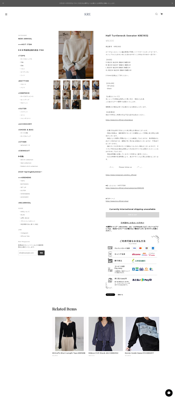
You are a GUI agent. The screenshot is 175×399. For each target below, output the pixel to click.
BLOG (23, 215)
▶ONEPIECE (24, 93)
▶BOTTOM (23, 81)
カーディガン (25, 72)
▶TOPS (21, 56)
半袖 (22, 62)
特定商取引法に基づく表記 (29, 224)
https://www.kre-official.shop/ (117, 201)
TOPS (23, 181)
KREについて (25, 211)
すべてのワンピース (27, 96)
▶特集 (21, 156)
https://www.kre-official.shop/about (119, 120)
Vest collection (26, 163)
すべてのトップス (26, 59)
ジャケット (24, 112)
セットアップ (25, 99)
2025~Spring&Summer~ (30, 172)
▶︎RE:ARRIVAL (24, 203)
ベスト (23, 69)
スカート (23, 84)
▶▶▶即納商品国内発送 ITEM (31, 50)
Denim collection (27, 160)
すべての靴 (24, 133)
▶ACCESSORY (25, 124)
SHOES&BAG (25, 194)
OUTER (23, 190)
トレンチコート (26, 118)
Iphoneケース (25, 145)
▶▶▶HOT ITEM (25, 44)
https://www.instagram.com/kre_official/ (121, 175)
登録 (41, 253)
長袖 (22, 65)
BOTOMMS (25, 184)
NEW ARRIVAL (25, 39)
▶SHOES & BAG (25, 130)
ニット (23, 75)
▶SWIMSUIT (24, 151)
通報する (120, 294)
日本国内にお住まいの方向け (132, 223)
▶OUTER (22, 109)
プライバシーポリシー (28, 221)
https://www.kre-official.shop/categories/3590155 (125, 188)
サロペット (24, 103)
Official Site (25, 236)
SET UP (23, 187)
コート (23, 115)
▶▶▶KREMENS (24, 178)
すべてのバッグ (26, 136)
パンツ (23, 87)
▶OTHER (22, 142)
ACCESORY (25, 197)
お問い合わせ (25, 218)
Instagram (24, 233)
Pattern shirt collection (29, 166)
